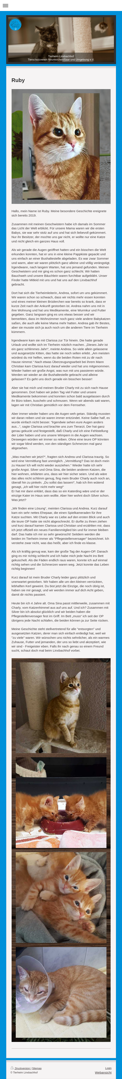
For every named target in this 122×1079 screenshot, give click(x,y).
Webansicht (103, 1072)
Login (108, 1068)
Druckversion (21, 1068)
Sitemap (37, 1068)
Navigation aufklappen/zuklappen (61, 5)
